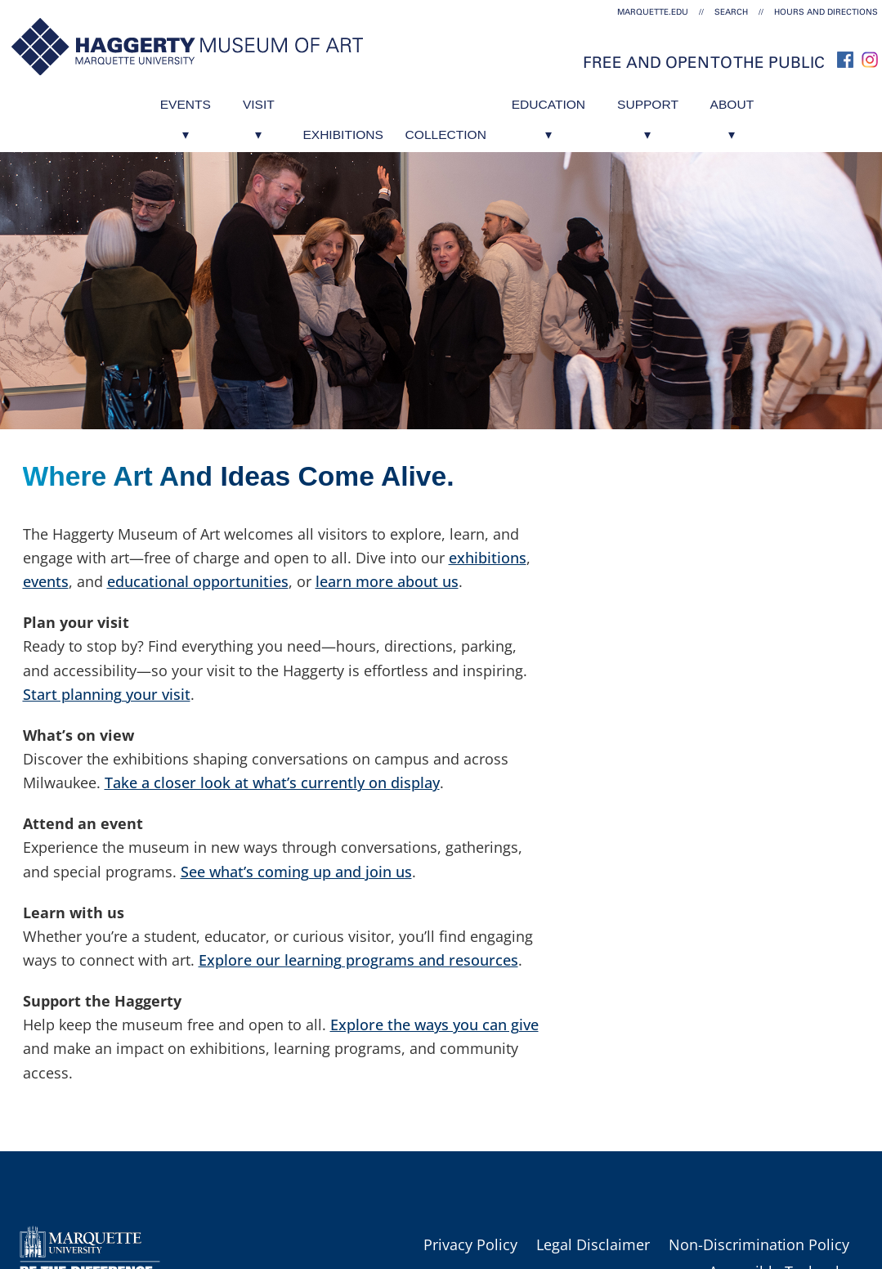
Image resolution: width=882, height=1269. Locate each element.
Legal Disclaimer (593, 1244)
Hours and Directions (826, 12)
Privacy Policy (470, 1244)
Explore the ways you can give (434, 1024)
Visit (231, 99)
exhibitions (487, 557)
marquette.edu (652, 12)
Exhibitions (327, 99)
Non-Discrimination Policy (759, 1244)
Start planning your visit (106, 694)
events (46, 581)
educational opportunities (198, 581)
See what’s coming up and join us (296, 871)
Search (731, 12)
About (771, 99)
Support (674, 99)
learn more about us (387, 581)
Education (561, 99)
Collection (443, 99)
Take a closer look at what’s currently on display (272, 782)
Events (145, 99)
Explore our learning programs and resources (358, 960)
